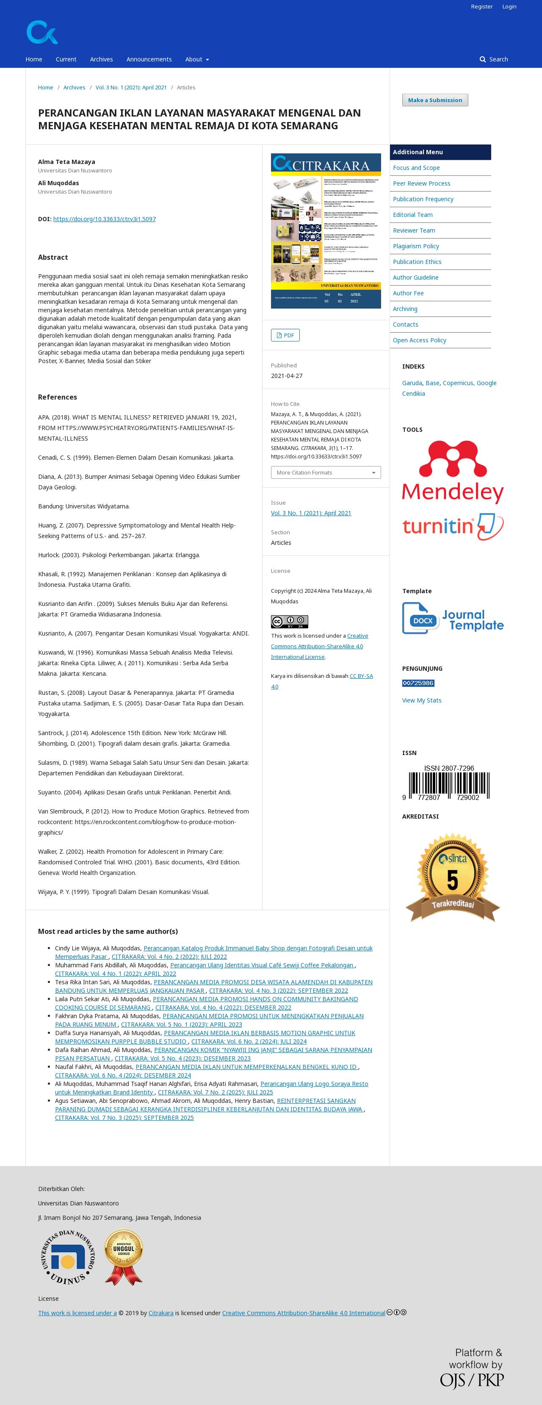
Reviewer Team (414, 230)
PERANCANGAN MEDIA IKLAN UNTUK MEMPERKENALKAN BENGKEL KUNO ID (247, 1067)
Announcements (149, 59)
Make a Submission (435, 100)
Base (433, 383)
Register (482, 6)
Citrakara (161, 1313)
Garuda (412, 383)
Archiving (405, 309)
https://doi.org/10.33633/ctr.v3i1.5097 (104, 219)
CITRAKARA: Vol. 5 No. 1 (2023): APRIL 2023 (181, 1024)
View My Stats (422, 700)
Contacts (405, 324)
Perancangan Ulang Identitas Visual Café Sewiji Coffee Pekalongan (262, 965)
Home (33, 59)
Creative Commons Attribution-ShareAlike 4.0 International (303, 1313)
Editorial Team (413, 215)
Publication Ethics (417, 262)
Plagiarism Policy (416, 246)
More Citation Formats (304, 472)
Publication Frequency (423, 199)
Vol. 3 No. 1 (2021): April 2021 (131, 87)
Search (498, 59)
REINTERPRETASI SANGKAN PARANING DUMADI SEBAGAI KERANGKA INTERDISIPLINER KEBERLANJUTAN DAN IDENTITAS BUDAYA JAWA (209, 1105)
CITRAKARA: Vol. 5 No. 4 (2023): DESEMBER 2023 (183, 1058)
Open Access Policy (419, 340)
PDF (288, 335)
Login (510, 6)
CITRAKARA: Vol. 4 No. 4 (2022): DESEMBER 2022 (223, 1007)
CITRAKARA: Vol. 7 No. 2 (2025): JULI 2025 (215, 1092)
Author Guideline (416, 277)
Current (66, 59)
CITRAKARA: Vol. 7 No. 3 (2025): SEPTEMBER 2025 (124, 1117)
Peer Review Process (422, 183)
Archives (101, 59)
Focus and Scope (416, 168)
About (194, 59)
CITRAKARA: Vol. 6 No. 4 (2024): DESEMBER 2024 (123, 1075)
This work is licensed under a (77, 1313)
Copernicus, (460, 383)
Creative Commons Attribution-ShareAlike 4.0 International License (319, 646)
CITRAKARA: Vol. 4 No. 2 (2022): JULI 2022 (169, 956)
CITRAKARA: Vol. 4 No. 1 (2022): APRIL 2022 (115, 973)
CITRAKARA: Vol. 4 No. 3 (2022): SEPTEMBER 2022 (278, 990)
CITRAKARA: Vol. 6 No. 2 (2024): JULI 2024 (249, 1041)
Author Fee (408, 293)
